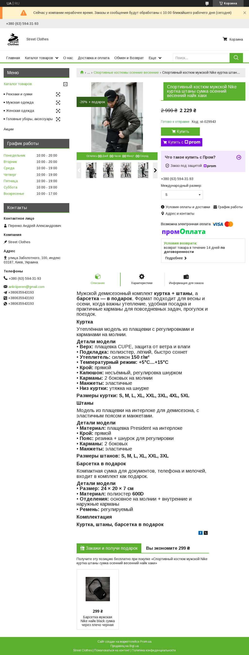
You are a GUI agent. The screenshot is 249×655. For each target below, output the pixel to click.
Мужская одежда (20, 102)
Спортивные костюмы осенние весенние (126, 72)
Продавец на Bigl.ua (124, 646)
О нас (68, 58)
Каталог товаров (39, 58)
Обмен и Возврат (129, 58)
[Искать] (236, 58)
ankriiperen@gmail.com (26, 287)
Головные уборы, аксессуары (29, 119)
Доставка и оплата (93, 58)
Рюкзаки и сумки (19, 94)
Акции (9, 129)
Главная (13, 58)
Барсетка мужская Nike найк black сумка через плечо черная (98, 621)
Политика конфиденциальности (154, 650)
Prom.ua (145, 641)
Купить (183, 131)
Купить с (184, 142)
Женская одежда (20, 111)
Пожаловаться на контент (112, 650)
